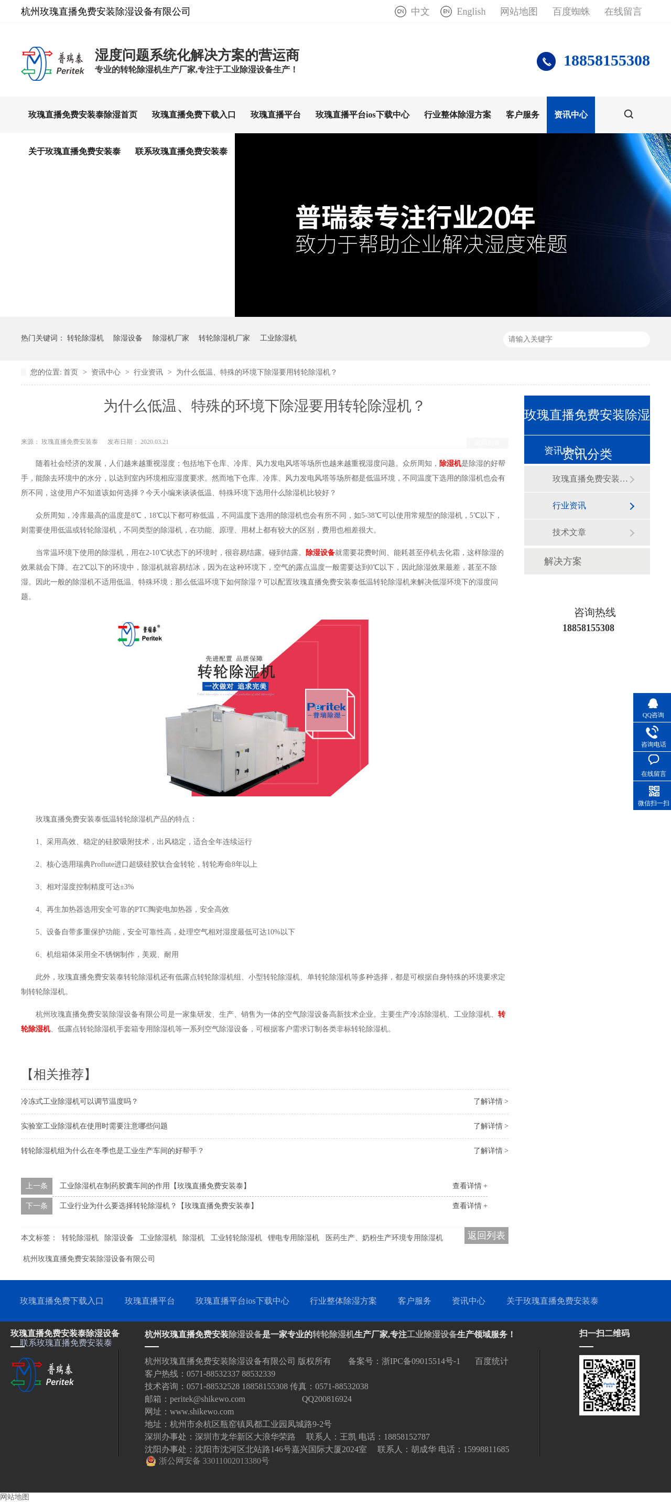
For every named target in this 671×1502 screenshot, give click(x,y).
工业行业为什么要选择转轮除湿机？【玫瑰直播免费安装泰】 (159, 1206)
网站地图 (519, 11)
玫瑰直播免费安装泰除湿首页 (82, 114)
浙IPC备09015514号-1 (421, 1361)
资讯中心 (571, 114)
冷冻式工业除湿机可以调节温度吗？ (79, 1101)
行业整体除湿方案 (457, 114)
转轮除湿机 (85, 338)
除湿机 (450, 463)
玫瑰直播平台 (276, 114)
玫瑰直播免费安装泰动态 (591, 478)
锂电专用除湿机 (293, 1238)
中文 (420, 11)
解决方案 (563, 561)
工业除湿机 (278, 338)
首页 (71, 372)
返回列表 (487, 442)
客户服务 (522, 114)
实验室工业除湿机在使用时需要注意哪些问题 (94, 1126)
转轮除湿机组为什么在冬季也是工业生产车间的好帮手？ (112, 1151)
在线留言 (623, 11)
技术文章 (569, 532)
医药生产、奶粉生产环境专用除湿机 (384, 1238)
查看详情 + (470, 1186)
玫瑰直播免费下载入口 (194, 114)
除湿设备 (128, 338)
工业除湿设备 (432, 1334)
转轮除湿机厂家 (224, 338)
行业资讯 (149, 372)
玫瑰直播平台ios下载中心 (362, 114)
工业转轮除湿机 (236, 1238)
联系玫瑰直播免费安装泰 (181, 151)
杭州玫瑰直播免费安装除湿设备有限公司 (89, 1259)
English (471, 11)
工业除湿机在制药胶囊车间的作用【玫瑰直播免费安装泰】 (155, 1186)
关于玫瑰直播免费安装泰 (74, 151)
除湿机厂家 (171, 338)
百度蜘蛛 (571, 11)
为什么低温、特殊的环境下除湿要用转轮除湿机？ (257, 372)
